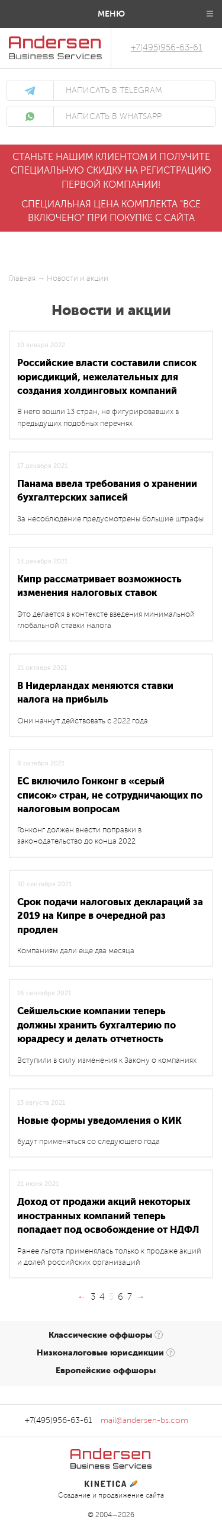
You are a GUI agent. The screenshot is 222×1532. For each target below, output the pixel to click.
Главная (22, 278)
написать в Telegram (114, 90)
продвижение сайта (131, 1495)
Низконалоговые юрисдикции (100, 1352)
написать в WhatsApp (114, 117)
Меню (111, 13)
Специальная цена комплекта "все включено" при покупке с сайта (111, 211)
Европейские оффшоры (106, 1370)
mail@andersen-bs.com (144, 1420)
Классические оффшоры (100, 1334)
